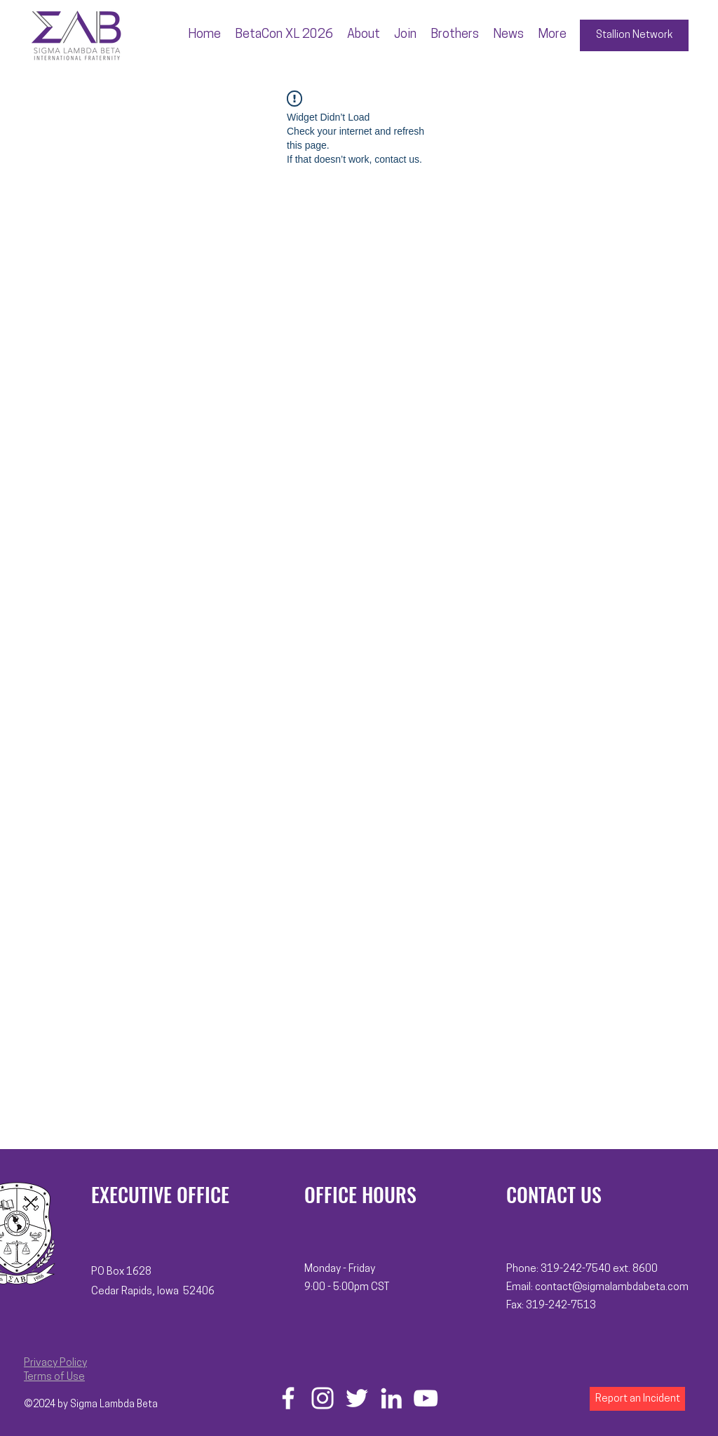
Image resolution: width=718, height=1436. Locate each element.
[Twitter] (357, 1398)
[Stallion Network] (634, 35)
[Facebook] (288, 1398)
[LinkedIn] (391, 1398)
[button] (363, 35)
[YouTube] (425, 1398)
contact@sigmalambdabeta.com (612, 1287)
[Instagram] (322, 1398)
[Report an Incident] (637, 1399)
